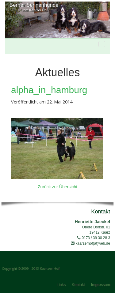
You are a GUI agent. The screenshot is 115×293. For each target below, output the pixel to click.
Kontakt (78, 285)
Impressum (100, 285)
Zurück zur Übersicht (57, 186)
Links (61, 285)
